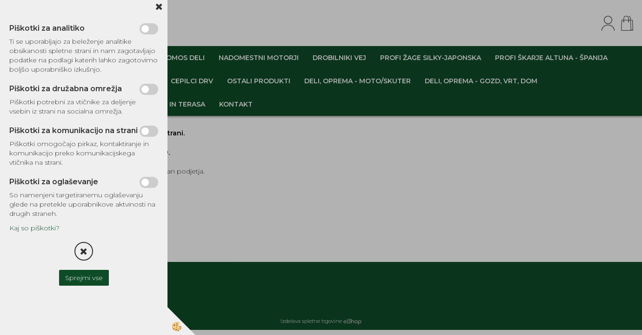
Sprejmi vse (84, 278)
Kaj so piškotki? (34, 228)
